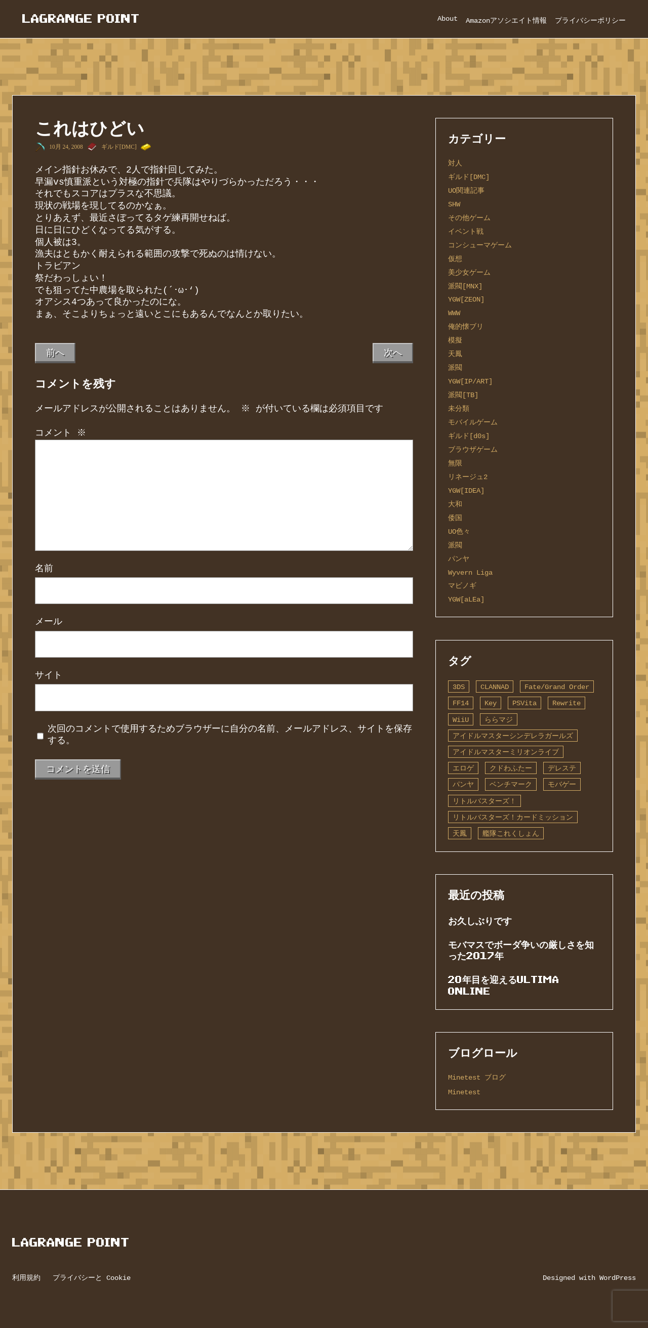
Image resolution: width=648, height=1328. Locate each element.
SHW (454, 204)
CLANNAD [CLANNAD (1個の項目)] (494, 686)
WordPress (617, 1277)
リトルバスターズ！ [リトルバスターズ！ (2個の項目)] (484, 801)
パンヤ (458, 558)
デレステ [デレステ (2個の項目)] (562, 768)
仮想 (455, 258)
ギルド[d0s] (469, 436)
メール (48, 622)
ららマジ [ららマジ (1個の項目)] (498, 719)
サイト (48, 675)
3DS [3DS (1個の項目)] (459, 686)
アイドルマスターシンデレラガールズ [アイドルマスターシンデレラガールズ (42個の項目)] (513, 736)
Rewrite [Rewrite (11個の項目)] (566, 703)
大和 (455, 504)
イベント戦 (465, 231)
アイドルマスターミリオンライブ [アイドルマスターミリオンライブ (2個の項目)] (506, 752)
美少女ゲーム (469, 272)
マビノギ (462, 585)
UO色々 (459, 531)
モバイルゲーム (473, 422)
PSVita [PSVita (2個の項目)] (524, 703)
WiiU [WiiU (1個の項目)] (461, 719)
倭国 (455, 517)
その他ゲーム (469, 217)
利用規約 (26, 1277)
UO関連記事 (466, 190)
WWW (454, 313)
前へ (55, 353)
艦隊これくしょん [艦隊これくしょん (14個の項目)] (510, 833)
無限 (455, 463)
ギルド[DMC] (119, 147)
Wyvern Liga (470, 572)
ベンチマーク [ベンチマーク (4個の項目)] (511, 784)
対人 (455, 163)
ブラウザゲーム (473, 449)
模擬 (455, 340)
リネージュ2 (468, 477)
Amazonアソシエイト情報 (506, 20)
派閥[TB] (463, 395)
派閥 (455, 367)
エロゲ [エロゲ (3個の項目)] (463, 768)
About (447, 18)
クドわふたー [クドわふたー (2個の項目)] (511, 768)
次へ (393, 353)
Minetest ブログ (477, 1077)
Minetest (464, 1092)
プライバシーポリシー (590, 20)
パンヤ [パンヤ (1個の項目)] (463, 784)
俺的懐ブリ (465, 326)
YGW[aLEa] (466, 599)
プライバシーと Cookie (92, 1277)
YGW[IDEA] (466, 490)
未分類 (458, 408)
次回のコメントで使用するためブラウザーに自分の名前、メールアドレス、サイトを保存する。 (230, 735)
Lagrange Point (81, 18)
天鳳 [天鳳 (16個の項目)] (460, 833)
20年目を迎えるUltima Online (503, 985)
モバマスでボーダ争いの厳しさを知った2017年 (521, 950)
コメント (60, 433)
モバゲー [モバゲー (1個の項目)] (562, 784)
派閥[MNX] (465, 286)
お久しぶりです (480, 920)
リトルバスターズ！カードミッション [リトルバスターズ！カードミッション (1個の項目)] (513, 817)
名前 (44, 569)
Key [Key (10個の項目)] (490, 703)
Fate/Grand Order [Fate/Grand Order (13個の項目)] (556, 686)
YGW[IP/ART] (470, 381)
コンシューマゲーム (480, 245)
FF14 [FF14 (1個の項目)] (461, 703)
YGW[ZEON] (466, 299)
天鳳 (455, 354)
